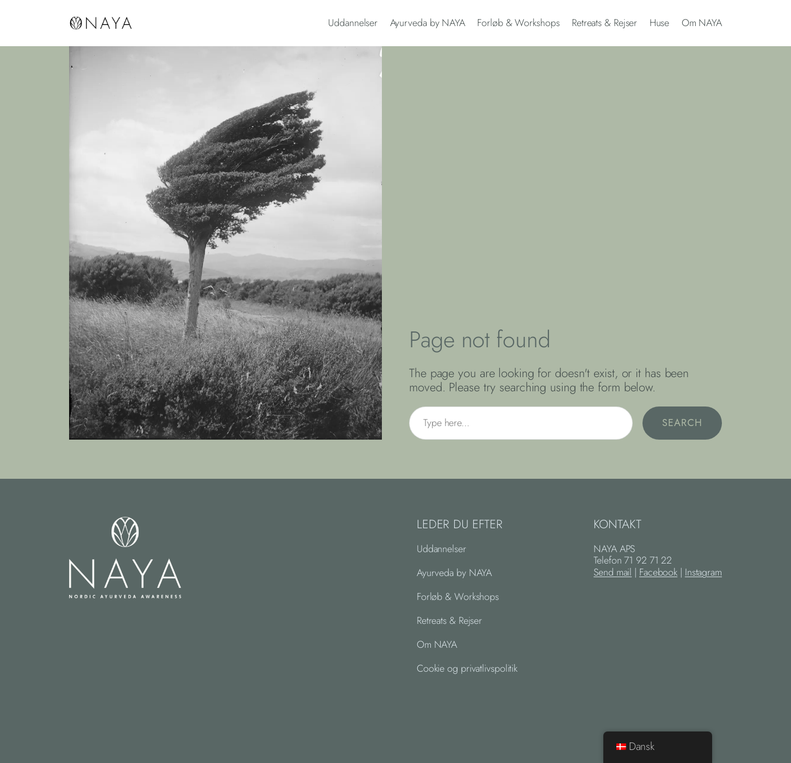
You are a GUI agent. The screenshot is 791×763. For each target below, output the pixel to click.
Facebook (658, 572)
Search (682, 423)
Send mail (613, 572)
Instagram (703, 572)
